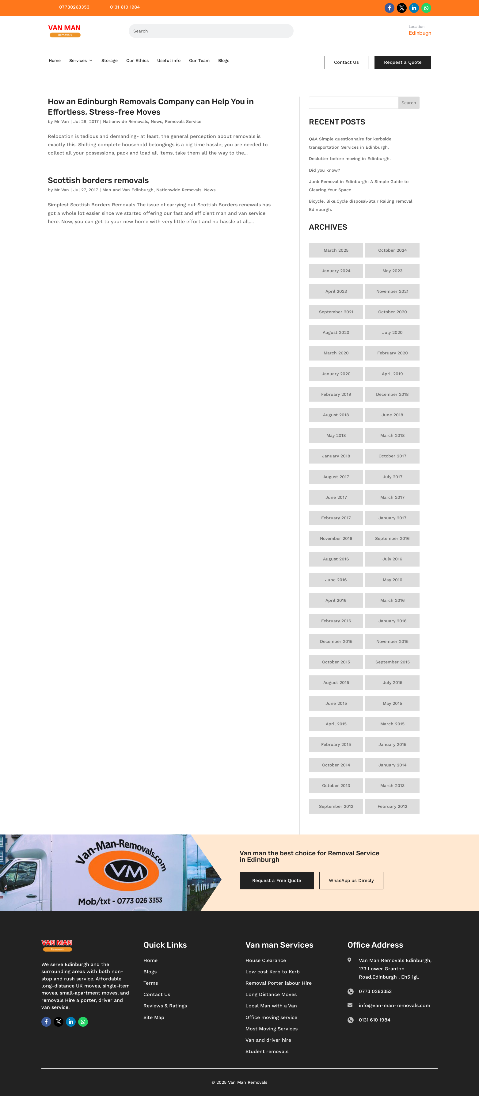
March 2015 (392, 723)
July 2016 (392, 558)
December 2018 (392, 394)
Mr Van (61, 121)
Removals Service (183, 121)
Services (78, 60)
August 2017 (336, 476)
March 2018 (392, 435)
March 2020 (336, 352)
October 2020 (392, 311)
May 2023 (392, 270)
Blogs (223, 60)
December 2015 (336, 641)
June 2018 (392, 414)
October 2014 (336, 764)
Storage (109, 60)
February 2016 (336, 620)
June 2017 (336, 497)
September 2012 (336, 806)
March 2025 (336, 250)
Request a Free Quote (276, 880)
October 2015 (336, 661)
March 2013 (392, 785)
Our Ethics (137, 60)
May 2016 (392, 579)
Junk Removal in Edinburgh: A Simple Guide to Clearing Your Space (359, 185)
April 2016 (336, 600)
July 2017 (392, 476)
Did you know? (324, 170)
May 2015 (392, 703)
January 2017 (392, 517)
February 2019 (336, 394)
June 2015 (336, 703)
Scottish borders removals (98, 180)
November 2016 (336, 538)
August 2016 (336, 558)
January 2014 (392, 764)
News (156, 121)
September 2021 (336, 311)
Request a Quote (403, 62)
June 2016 (336, 579)
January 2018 (336, 455)
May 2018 (336, 435)
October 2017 (392, 455)
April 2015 (336, 723)
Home (55, 60)
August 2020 (336, 332)
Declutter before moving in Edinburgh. (350, 158)
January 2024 (336, 270)
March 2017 (392, 497)
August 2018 (336, 414)
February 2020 (392, 352)
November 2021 (392, 291)
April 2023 (336, 291)
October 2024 (392, 250)
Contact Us (346, 62)
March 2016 (392, 600)
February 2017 (336, 517)
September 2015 (392, 661)
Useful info (169, 60)
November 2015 (392, 641)
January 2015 (392, 744)
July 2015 (392, 682)
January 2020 (336, 373)
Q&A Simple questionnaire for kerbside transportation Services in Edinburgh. (350, 143)
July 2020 (392, 332)
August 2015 (336, 682)
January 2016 (392, 620)
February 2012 (392, 806)
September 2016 (392, 538)
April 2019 (392, 373)
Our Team (199, 60)
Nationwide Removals (125, 121)
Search (408, 102)
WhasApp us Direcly (351, 880)
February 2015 (336, 744)
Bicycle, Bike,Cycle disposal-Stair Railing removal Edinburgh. (360, 205)
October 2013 (336, 785)
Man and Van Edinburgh (128, 189)
